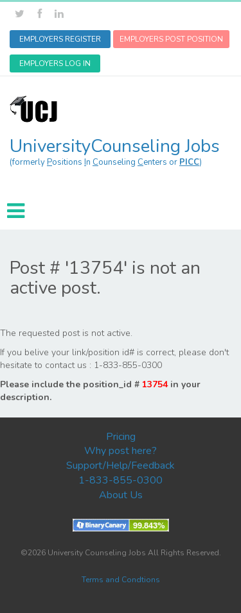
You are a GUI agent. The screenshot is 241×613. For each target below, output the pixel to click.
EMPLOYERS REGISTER (60, 39)
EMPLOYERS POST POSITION (171, 39)
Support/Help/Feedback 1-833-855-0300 (120, 472)
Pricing (121, 437)
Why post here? (120, 451)
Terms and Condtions (121, 580)
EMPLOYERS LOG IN (55, 63)
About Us (121, 495)
